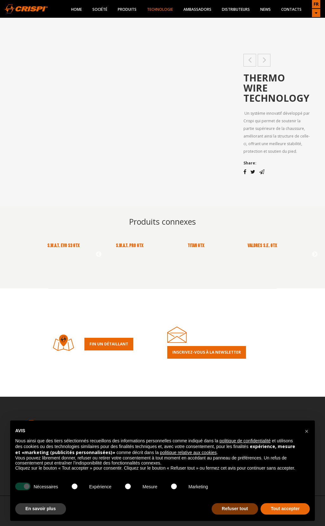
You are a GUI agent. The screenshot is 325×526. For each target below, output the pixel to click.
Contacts (291, 9)
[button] (307, 431)
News (265, 9)
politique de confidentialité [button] (245, 440)
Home (76, 9)
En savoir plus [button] (40, 508)
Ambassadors (197, 9)
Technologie (160, 9)
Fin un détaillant (109, 344)
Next (315, 254)
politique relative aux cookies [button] (188, 452)
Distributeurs (236, 9)
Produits (127, 9)
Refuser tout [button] (235, 508)
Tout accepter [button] (285, 508)
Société (99, 9)
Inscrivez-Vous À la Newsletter (206, 352)
